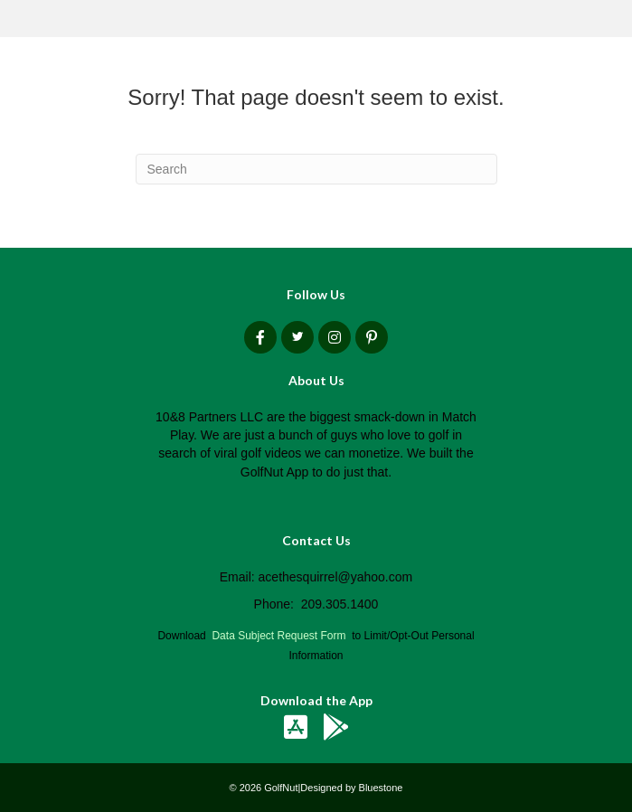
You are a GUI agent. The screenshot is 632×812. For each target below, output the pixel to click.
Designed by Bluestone (351, 787)
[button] (260, 337)
